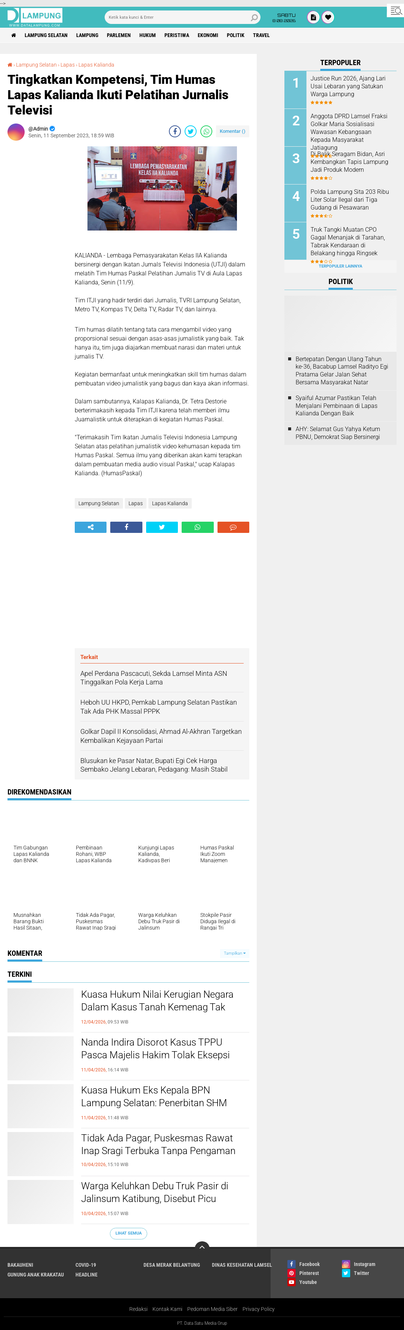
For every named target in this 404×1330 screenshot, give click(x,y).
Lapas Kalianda (96, 65)
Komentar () (233, 131)
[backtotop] (202, 1248)
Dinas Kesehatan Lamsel (242, 1265)
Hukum (147, 35)
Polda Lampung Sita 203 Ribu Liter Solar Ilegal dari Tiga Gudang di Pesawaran (350, 199)
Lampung (87, 35)
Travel (261, 35)
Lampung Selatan (46, 35)
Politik (235, 35)
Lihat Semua (128, 1233)
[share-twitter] (191, 131)
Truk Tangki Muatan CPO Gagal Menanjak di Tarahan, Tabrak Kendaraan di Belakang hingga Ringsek (348, 241)
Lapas (68, 65)
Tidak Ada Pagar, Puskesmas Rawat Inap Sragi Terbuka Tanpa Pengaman (158, 1144)
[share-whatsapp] (206, 131)
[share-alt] (91, 527)
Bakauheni (20, 1265)
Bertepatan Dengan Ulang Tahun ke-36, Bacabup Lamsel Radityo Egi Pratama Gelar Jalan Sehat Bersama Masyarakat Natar (342, 371)
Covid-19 (85, 1265)
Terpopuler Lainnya (340, 266)
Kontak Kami (167, 1309)
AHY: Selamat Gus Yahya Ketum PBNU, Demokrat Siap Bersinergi (338, 432)
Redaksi (138, 1309)
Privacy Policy (259, 1309)
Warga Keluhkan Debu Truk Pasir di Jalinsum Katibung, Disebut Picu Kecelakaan (154, 1198)
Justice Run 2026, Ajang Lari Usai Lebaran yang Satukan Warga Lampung (348, 86)
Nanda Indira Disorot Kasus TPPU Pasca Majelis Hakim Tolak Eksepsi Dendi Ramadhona (155, 1055)
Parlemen (119, 35)
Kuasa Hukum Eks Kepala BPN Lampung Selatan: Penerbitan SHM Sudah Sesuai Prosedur (154, 1103)
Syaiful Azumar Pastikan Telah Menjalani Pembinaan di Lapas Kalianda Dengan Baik (336, 405)
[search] (182, 17)
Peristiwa (176, 35)
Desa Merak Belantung (172, 1265)
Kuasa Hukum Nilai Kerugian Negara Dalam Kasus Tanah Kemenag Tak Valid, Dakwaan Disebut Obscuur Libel (160, 1007)
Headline (86, 1275)
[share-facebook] (175, 131)
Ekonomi (208, 35)
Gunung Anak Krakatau (35, 1275)
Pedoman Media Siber (212, 1309)
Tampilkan (235, 953)
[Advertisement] (37, 258)
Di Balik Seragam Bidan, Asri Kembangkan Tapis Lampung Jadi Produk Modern (349, 161)
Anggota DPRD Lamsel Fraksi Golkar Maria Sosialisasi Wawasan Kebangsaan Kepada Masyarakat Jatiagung (349, 132)
